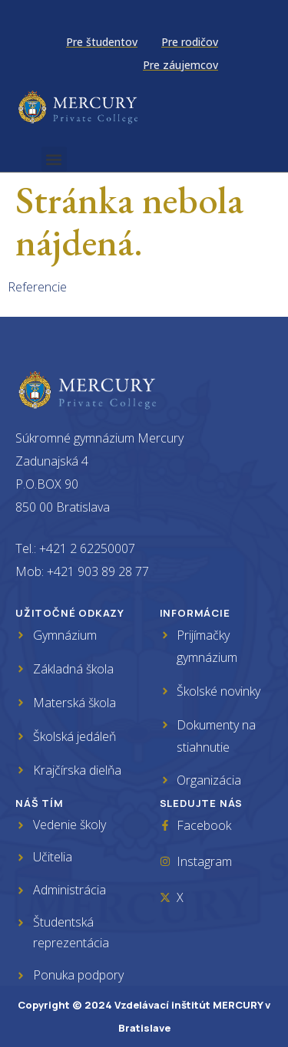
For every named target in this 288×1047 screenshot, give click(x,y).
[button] (54, 159)
